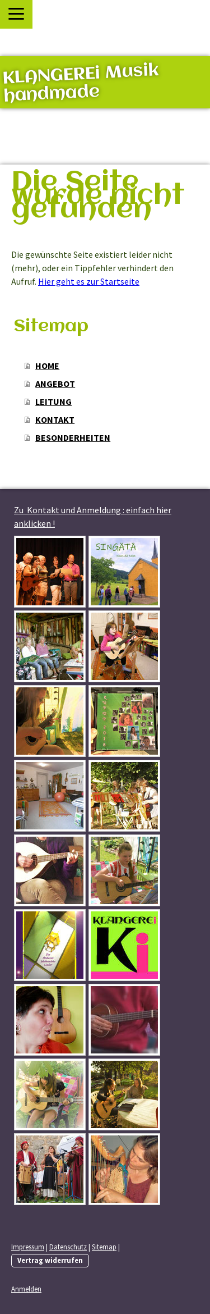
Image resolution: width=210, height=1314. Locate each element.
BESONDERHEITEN (72, 437)
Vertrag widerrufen (50, 1260)
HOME (47, 365)
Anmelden (26, 1288)
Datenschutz (68, 1246)
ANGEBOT (55, 383)
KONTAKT (54, 419)
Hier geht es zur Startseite (88, 281)
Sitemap (104, 1246)
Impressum (27, 1246)
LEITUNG (53, 401)
